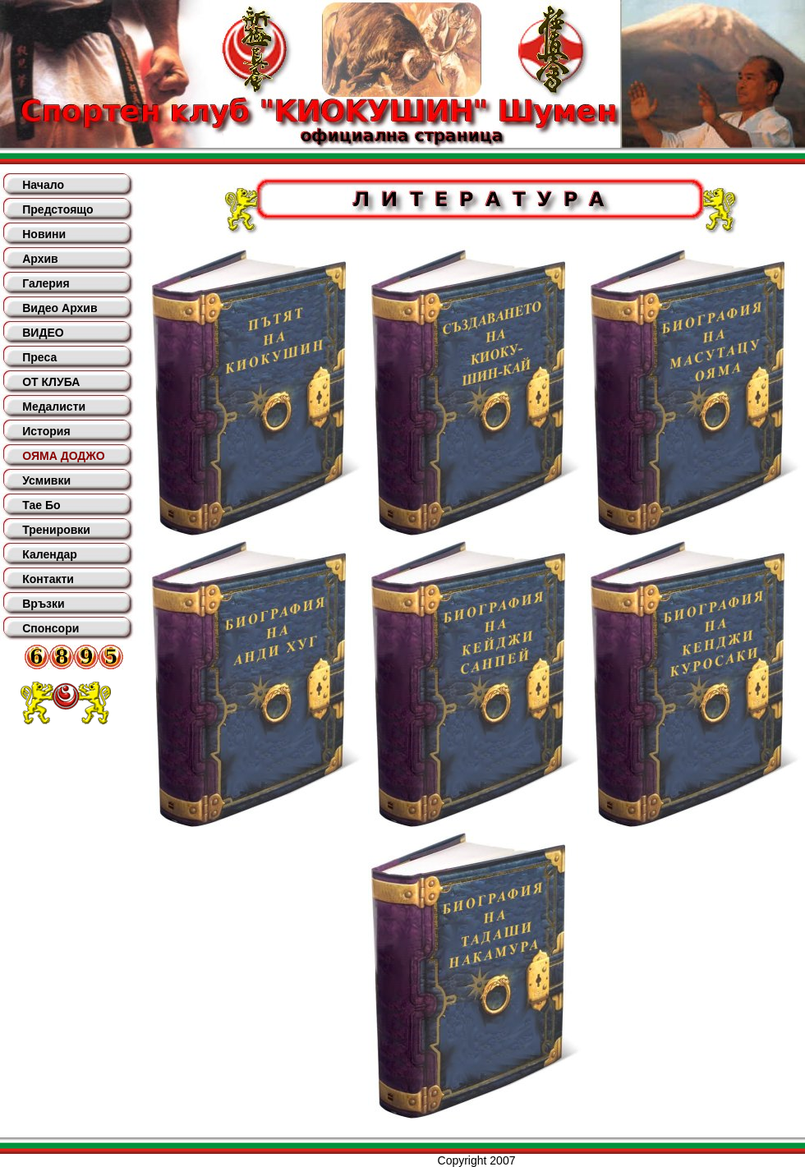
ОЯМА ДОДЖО (63, 455)
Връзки (43, 603)
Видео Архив (59, 308)
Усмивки (46, 480)
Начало (43, 184)
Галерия (45, 283)
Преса (39, 357)
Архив (40, 258)
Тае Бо (41, 505)
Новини (44, 234)
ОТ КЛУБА (51, 381)
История (46, 431)
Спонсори (50, 628)
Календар (49, 554)
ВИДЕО (42, 332)
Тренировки (56, 529)
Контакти (48, 579)
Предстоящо (57, 209)
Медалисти (53, 406)
